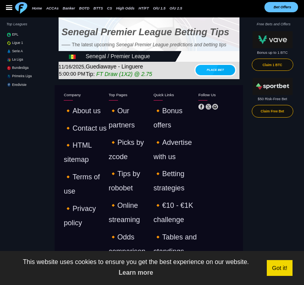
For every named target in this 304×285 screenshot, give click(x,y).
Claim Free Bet (272, 111)
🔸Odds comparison (125, 139)
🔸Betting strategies (170, 122)
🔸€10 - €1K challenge (172, 131)
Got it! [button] (279, 268)
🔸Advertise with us (170, 114)
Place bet (215, 70)
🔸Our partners (121, 106)
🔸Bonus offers (166, 106)
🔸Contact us (75, 114)
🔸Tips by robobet (123, 122)
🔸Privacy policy (77, 139)
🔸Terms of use (76, 131)
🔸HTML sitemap (78, 122)
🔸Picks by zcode (123, 114)
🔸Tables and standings (173, 139)
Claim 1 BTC (272, 65)
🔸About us (73, 106)
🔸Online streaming (125, 131)
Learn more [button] (136, 272)
